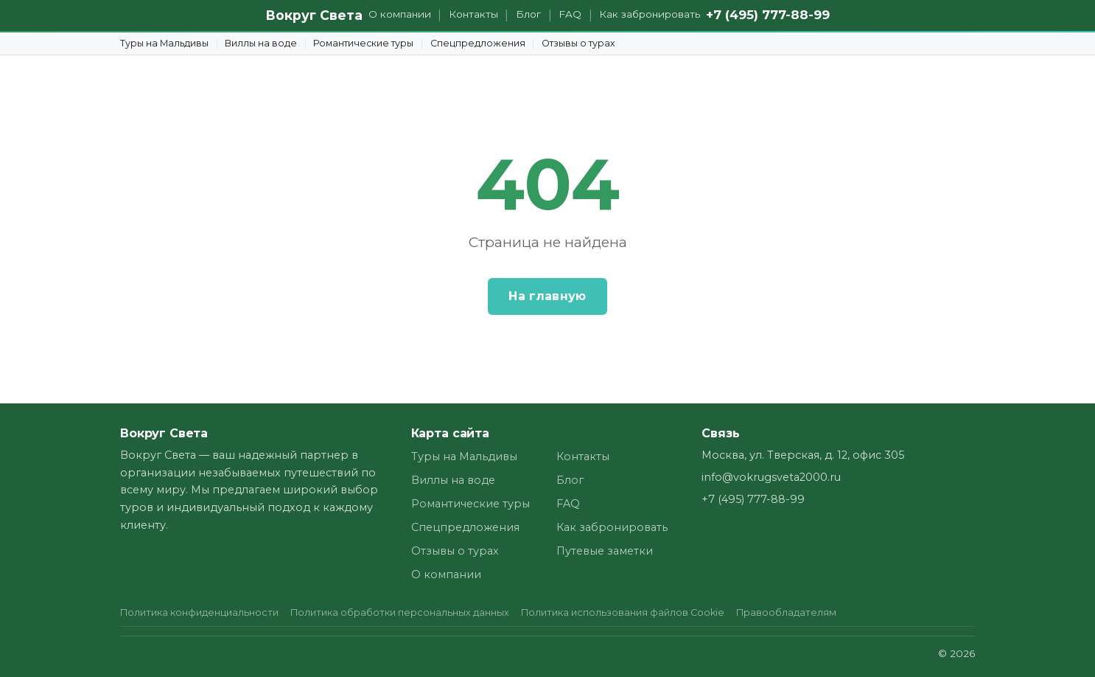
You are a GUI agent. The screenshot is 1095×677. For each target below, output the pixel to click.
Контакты (473, 14)
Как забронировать (649, 14)
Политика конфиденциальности (199, 612)
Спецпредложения (477, 43)
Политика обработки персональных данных (399, 612)
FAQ (570, 14)
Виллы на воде (261, 43)
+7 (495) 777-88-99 (768, 14)
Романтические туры (363, 43)
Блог (528, 14)
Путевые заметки (604, 551)
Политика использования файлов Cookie (622, 612)
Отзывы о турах (578, 43)
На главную (547, 296)
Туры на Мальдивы (164, 43)
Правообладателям (786, 612)
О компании (399, 14)
